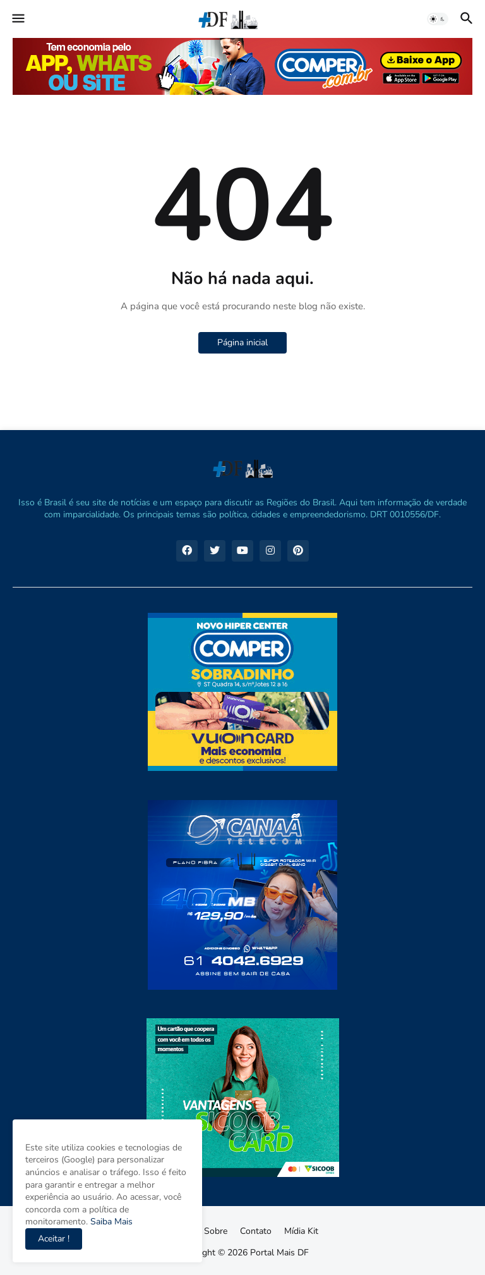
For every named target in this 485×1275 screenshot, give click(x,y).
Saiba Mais (110, 1222)
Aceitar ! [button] (53, 1239)
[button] (17, 19)
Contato (256, 1231)
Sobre (215, 1231)
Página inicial (242, 342)
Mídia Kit (301, 1231)
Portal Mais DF (279, 1253)
